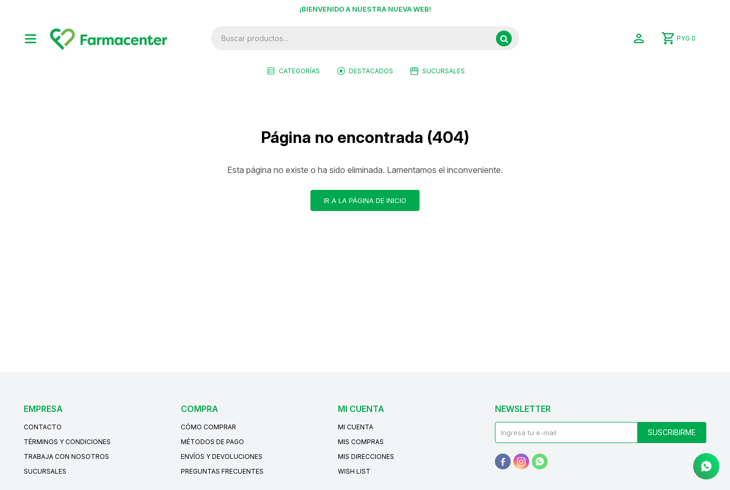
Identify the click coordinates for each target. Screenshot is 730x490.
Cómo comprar (208, 427)
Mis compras (361, 442)
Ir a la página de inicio (365, 200)
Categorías (299, 71)
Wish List (354, 471)
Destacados (371, 71)
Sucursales (443, 71)
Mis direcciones (366, 456)
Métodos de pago (212, 442)
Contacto (43, 427)
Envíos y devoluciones (221, 456)
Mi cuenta (355, 427)
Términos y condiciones (67, 442)
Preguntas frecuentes (222, 471)
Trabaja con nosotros (66, 456)
